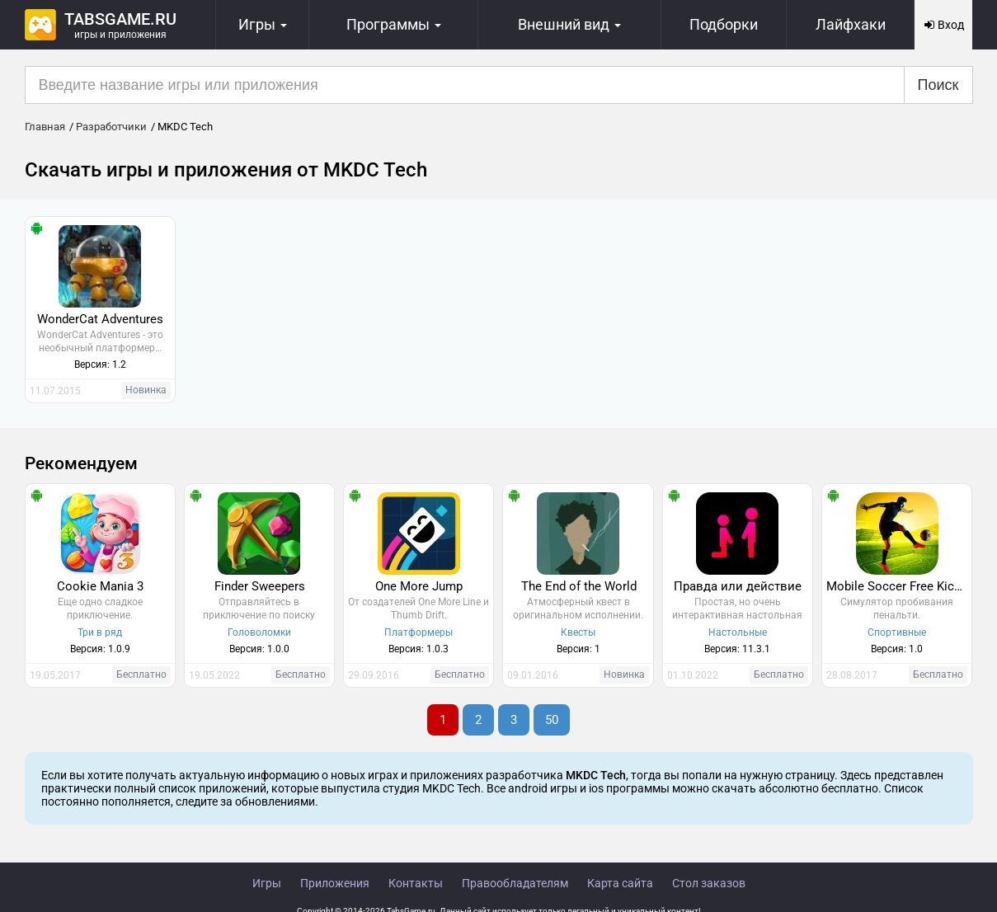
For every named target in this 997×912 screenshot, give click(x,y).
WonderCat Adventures (100, 319)
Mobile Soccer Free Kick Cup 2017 (898, 586)
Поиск (938, 85)
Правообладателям (515, 883)
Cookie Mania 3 (100, 586)
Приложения (334, 883)
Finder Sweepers (259, 586)
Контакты (415, 883)
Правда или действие (738, 586)
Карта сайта (620, 883)
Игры (266, 883)
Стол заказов (708, 883)
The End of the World (579, 586)
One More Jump (419, 586)
